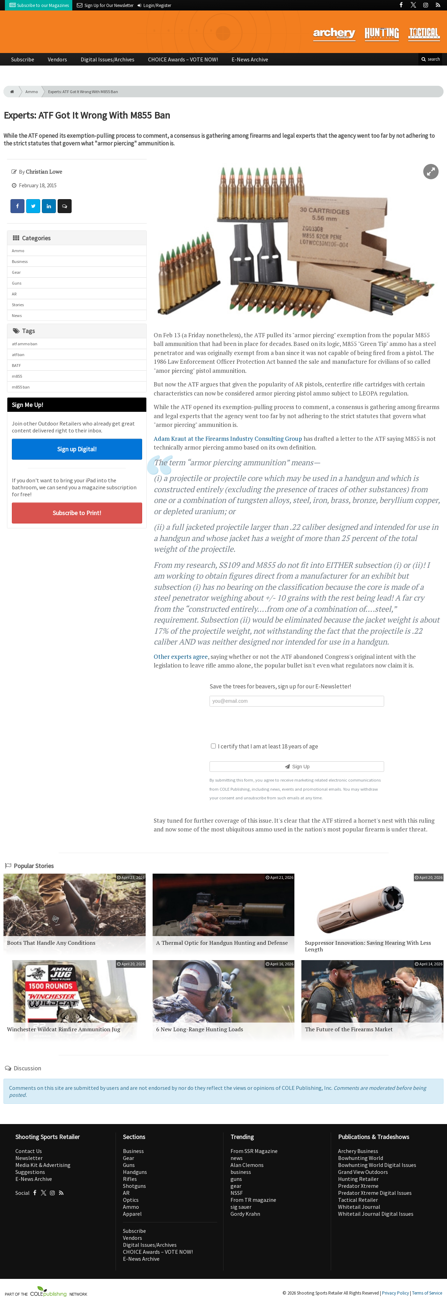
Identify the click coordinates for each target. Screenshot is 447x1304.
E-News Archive (250, 59)
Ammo (31, 91)
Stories (18, 304)
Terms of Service (427, 1293)
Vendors (57, 59)
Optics (131, 1199)
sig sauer (240, 1206)
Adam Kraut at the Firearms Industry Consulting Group (228, 439)
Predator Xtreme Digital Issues (375, 1192)
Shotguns (134, 1185)
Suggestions (30, 1171)
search (430, 59)
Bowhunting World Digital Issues (377, 1164)
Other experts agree (181, 657)
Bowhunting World (360, 1157)
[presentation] (297, 723)
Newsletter (29, 1157)
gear (235, 1185)
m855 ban (21, 387)
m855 (17, 376)
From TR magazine (253, 1199)
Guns (16, 283)
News (17, 315)
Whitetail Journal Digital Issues (375, 1213)
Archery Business (358, 1150)
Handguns (135, 1171)
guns (236, 1178)
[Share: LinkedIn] (49, 206)
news (236, 1157)
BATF (16, 365)
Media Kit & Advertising (43, 1164)
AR (14, 293)
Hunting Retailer (358, 1178)
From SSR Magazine (254, 1150)
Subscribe (22, 59)
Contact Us (28, 1150)
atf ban (18, 354)
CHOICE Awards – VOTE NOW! (183, 59)
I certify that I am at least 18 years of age (264, 746)
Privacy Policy (395, 1293)
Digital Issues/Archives (107, 59)
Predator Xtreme (358, 1185)
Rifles (130, 1178)
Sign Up (296, 766)
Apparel (132, 1213)
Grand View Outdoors (363, 1171)
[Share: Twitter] (33, 206)
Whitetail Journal (359, 1206)
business (240, 1171)
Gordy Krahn (245, 1213)
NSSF (236, 1192)
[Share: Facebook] (17, 206)
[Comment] (65, 206)
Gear (16, 272)
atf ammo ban (24, 343)
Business (20, 261)
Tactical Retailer (358, 1199)
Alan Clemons (247, 1164)
